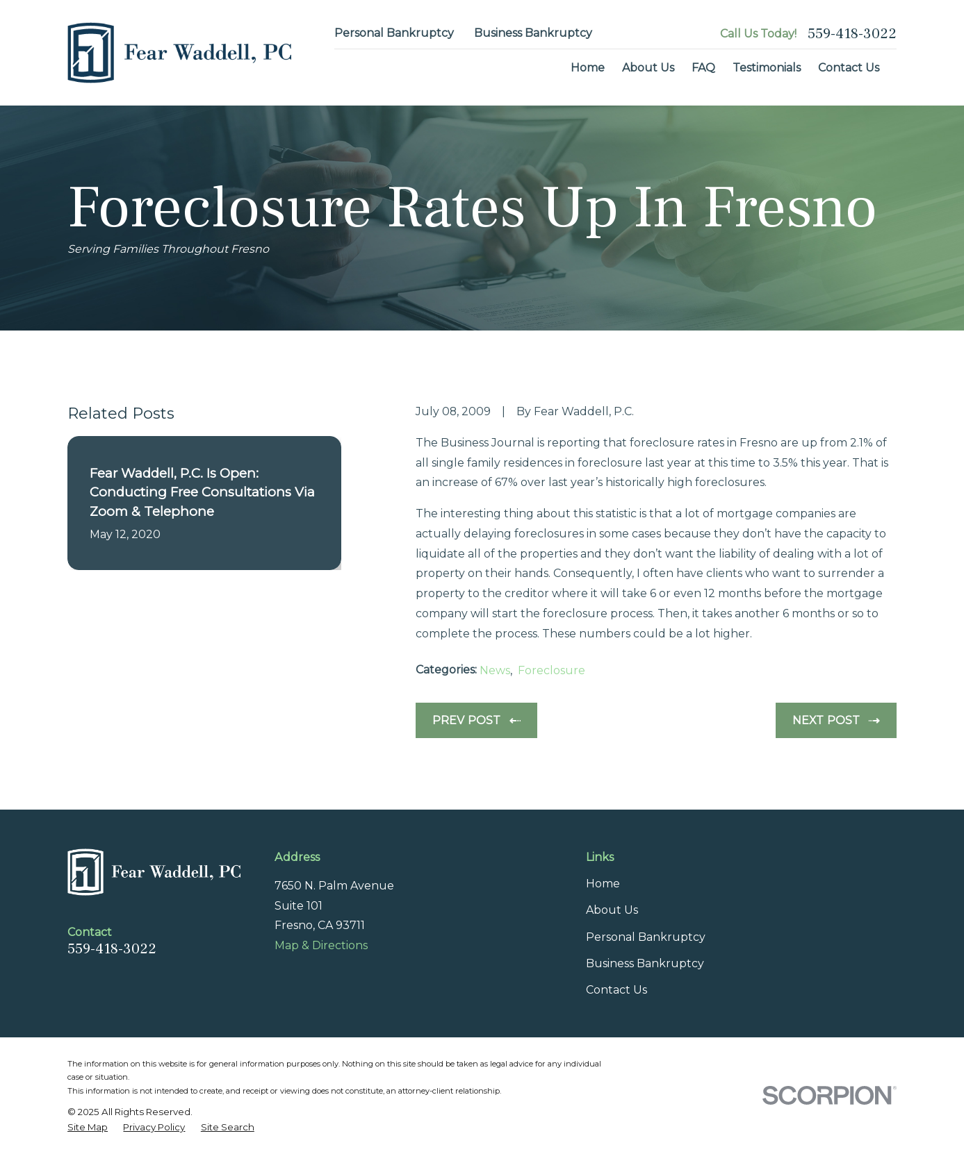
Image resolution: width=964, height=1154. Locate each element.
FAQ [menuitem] (703, 67)
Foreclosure (551, 670)
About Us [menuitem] (648, 67)
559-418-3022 (852, 33)
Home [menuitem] (588, 67)
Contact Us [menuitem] (848, 67)
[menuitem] (87, 1127)
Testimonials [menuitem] (767, 67)
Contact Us (616, 989)
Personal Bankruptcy (394, 33)
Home (603, 883)
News (495, 670)
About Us (612, 910)
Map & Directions (321, 945)
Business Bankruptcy (533, 33)
